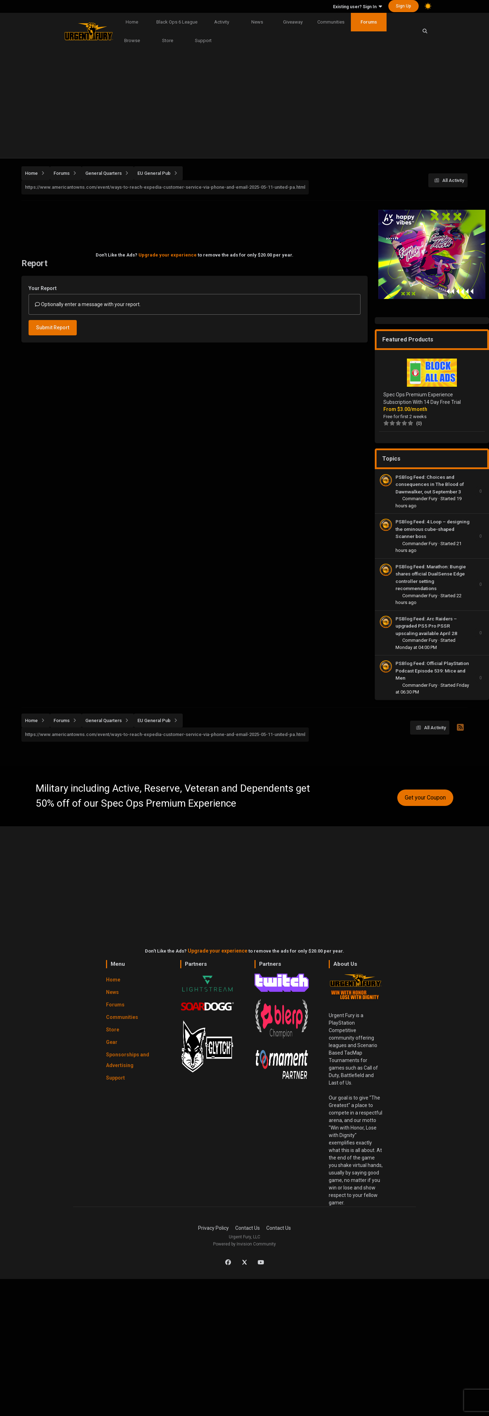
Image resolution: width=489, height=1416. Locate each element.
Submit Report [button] (52, 327)
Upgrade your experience (167, 255)
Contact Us (247, 1228)
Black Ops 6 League (176, 22)
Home (132, 22)
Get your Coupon (425, 797)
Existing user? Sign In (357, 6)
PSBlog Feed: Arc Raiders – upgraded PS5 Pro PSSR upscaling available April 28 (426, 626)
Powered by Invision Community (244, 1244)
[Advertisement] (244, 104)
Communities (330, 22)
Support (203, 40)
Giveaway (293, 22)
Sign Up (403, 6)
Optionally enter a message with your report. (88, 304)
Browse (132, 40)
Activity (221, 22)
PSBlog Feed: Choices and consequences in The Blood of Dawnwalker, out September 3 (429, 484)
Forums (369, 22)
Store (167, 40)
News (257, 22)
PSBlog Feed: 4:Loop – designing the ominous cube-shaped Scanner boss (432, 529)
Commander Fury (420, 498)
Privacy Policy (213, 1228)
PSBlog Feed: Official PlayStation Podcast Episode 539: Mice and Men (432, 670)
